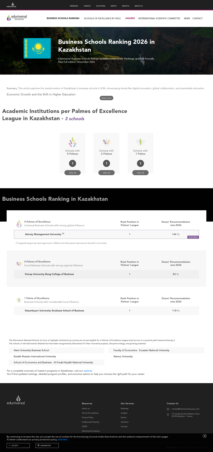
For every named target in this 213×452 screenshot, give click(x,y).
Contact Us (172, 412)
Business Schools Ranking (63, 18)
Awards (130, 18)
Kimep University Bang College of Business (49, 283)
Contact (197, 18)
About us (86, 417)
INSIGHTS (125, 6)
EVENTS (114, 6)
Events (123, 426)
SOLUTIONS (100, 6)
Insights (124, 421)
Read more (106, 98)
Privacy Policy (87, 426)
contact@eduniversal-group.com (185, 417)
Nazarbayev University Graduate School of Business (54, 320)
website (87, 371)
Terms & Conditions (90, 421)
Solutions (125, 430)
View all (72, 167)
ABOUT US (139, 6)
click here (62, 439)
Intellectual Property (90, 430)
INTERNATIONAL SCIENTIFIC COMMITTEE (159, 18)
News (187, 18)
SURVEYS (87, 6)
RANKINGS (74, 6)
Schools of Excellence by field (102, 18)
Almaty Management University (44, 243)
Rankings (125, 417)
